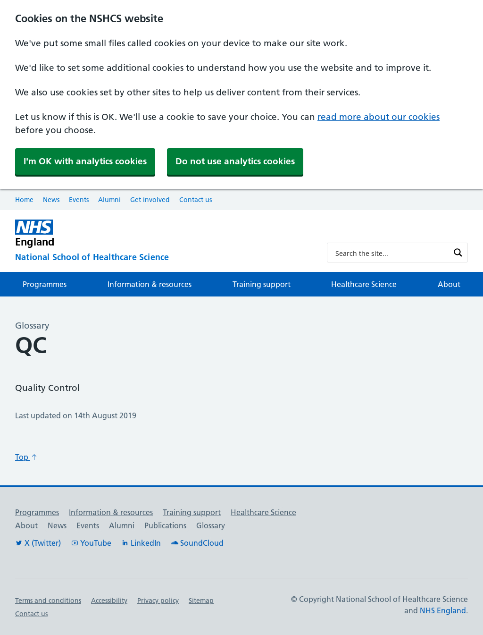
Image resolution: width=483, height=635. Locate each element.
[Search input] (391, 253)
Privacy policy (158, 600)
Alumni (109, 199)
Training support (262, 284)
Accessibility (109, 600)
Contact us (195, 199)
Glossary (210, 525)
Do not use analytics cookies (235, 161)
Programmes (45, 284)
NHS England (443, 610)
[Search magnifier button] (458, 252)
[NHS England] (163, 233)
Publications (165, 525)
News (51, 199)
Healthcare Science (364, 284)
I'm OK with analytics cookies (85, 161)
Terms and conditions (48, 600)
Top (26, 457)
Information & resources (150, 284)
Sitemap (201, 600)
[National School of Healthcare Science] (163, 257)
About (449, 284)
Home (24, 199)
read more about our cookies (378, 116)
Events (79, 199)
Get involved (150, 199)
